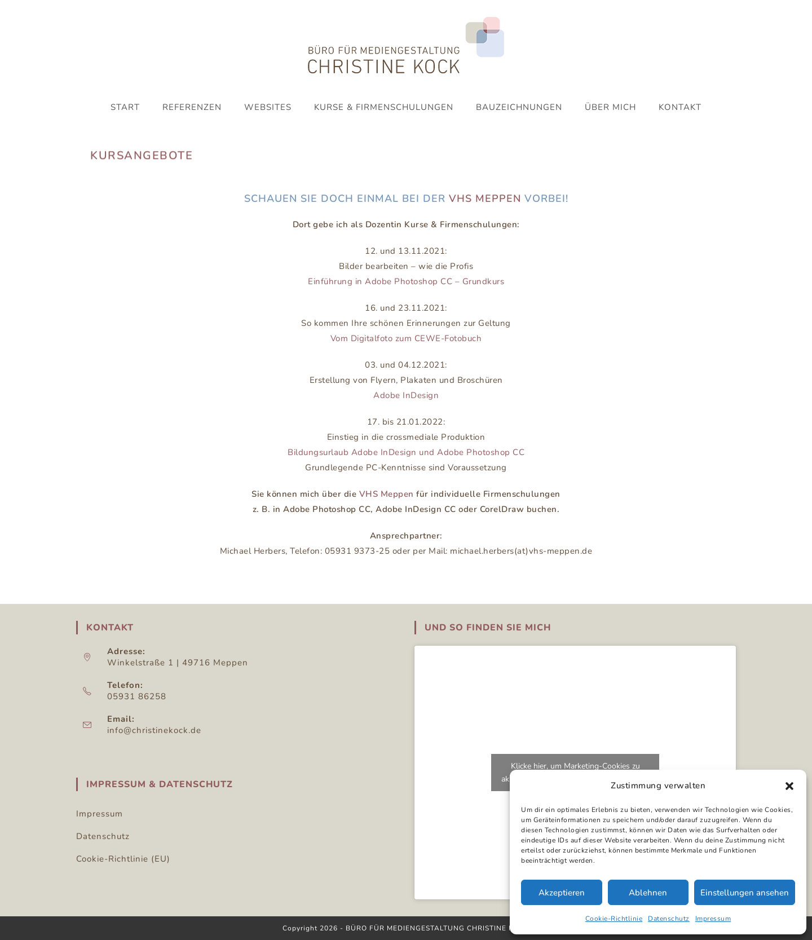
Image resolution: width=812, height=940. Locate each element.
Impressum (713, 918)
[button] (789, 786)
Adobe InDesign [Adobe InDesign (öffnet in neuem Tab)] (406, 395)
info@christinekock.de (154, 730)
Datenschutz (669, 918)
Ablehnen (648, 892)
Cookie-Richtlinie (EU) (123, 858)
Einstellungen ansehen (744, 892)
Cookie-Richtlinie (614, 918)
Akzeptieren (562, 892)
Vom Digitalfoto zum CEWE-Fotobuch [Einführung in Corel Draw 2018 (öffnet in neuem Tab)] (406, 338)
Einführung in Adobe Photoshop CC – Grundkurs (406, 281)
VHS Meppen (485, 198)
